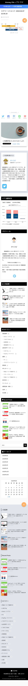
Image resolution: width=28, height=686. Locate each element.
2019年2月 (5, 465)
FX (6, 360)
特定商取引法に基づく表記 (10, 673)
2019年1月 (5, 468)
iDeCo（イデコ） (9, 337)
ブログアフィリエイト (10, 362)
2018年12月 (5, 471)
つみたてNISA (8, 339)
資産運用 (5, 334)
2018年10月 (5, 474)
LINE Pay (7, 351)
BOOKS (5, 380)
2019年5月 (5, 458)
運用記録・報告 (7, 386)
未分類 (5, 393)
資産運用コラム (9, 345)
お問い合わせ (21, 673)
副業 (4, 357)
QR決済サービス (8, 348)
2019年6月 (5, 455)
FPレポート (6, 369)
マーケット (6, 383)
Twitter (4, 189)
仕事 (4, 390)
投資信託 (7, 342)
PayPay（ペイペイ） (10, 354)
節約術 (5, 365)
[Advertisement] (13, 45)
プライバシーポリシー (13, 676)
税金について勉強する (10, 372)
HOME (14, 671)
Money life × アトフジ (14, 2)
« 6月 (8, 496)
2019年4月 (5, 462)
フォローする (15, 144)
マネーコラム (8, 374)
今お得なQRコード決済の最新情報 (14, 6)
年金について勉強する (10, 377)
